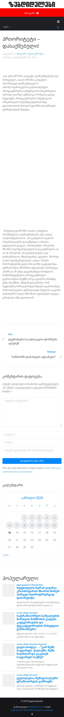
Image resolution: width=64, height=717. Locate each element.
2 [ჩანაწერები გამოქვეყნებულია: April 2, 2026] (32, 517)
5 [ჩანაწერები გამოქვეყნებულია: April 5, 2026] (54, 517)
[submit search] (58, 28)
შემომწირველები (33, 710)
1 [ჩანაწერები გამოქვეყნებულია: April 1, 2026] (24, 517)
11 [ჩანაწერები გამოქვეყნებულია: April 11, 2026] (47, 525)
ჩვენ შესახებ (17, 710)
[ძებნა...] (29, 27)
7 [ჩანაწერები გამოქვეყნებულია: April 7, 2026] (17, 525)
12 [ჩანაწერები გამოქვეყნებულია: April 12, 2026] (54, 525)
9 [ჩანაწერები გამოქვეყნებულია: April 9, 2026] (32, 525)
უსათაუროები (36, 53)
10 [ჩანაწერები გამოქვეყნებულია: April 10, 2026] (39, 525)
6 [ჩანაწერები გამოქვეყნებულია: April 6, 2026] (9, 525)
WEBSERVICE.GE (35, 707)
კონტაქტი (48, 710)
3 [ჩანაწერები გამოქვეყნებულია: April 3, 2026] (39, 517)
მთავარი (22, 53)
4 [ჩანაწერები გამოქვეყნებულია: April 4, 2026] (47, 517)
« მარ (6, 554)
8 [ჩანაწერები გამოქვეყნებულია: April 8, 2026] (24, 525)
